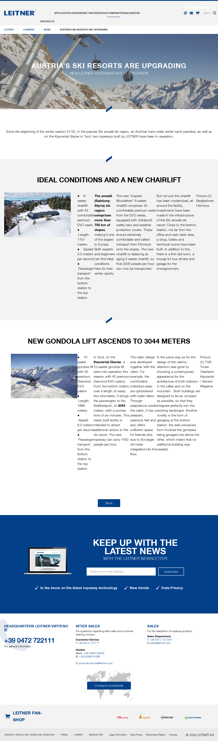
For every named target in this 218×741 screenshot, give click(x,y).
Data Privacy (136, 734)
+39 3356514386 (89, 656)
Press (142, 10)
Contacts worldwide (109, 686)
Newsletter (96, 734)
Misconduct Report (155, 734)
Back (109, 503)
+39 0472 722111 (29, 640)
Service (113, 10)
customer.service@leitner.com (95, 663)
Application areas (72, 10)
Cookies (173, 734)
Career (78, 734)
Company (129, 10)
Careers (156, 10)
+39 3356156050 (94, 653)
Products (49, 10)
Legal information (118, 734)
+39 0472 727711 (88, 643)
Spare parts (96, 10)
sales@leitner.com (160, 643)
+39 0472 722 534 (161, 639)
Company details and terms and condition (29, 734)
